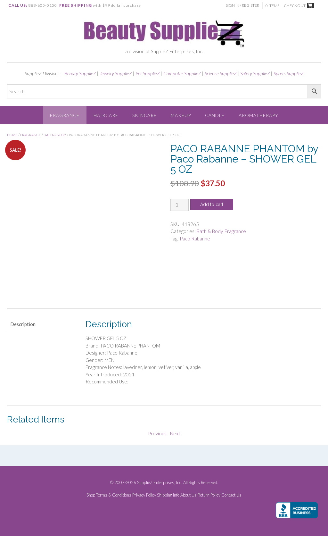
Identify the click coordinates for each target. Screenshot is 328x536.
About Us (188, 495)
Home (12, 135)
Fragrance (64, 115)
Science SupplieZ (221, 73)
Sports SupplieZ (289, 73)
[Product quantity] (179, 205)
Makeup (181, 115)
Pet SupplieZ (147, 73)
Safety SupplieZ (255, 73)
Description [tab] (23, 324)
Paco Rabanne (195, 238)
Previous (157, 433)
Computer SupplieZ (182, 73)
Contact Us (231, 495)
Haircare (106, 115)
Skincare (144, 115)
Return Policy (209, 495)
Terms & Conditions (113, 495)
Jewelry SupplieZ (116, 73)
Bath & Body (55, 135)
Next (175, 433)
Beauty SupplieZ (80, 73)
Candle (215, 115)
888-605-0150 (42, 5)
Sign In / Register (242, 5)
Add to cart (211, 204)
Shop (90, 495)
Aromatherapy (258, 115)
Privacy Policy (144, 495)
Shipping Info (168, 495)
